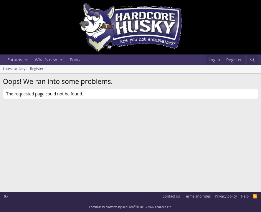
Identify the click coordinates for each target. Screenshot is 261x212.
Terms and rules (197, 196)
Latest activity (14, 68)
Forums (14, 59)
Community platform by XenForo (130, 207)
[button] (26, 59)
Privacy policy (226, 196)
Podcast (77, 59)
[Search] (252, 59)
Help (245, 196)
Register (36, 68)
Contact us (171, 196)
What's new (46, 59)
